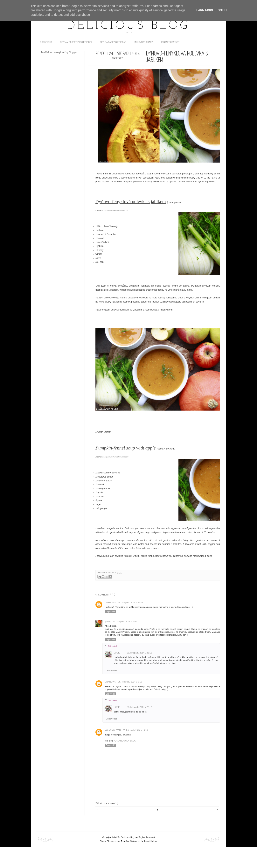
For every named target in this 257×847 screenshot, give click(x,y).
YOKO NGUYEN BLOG (124, 741)
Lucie (111, 572)
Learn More (204, 10)
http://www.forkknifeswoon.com (116, 210)
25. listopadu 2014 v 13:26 (135, 730)
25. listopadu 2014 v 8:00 (125, 621)
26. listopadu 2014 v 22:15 (139, 653)
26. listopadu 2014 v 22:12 (139, 707)
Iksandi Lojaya (150, 841)
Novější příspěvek (98, 809)
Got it (222, 10)
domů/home (46, 42)
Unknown (110, 602)
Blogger (73, 52)
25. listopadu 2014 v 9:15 (130, 682)
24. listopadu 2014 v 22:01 (130, 602)
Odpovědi (112, 646)
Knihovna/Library (143, 42)
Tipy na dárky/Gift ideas (113, 42)
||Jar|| (108, 621)
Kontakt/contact (170, 42)
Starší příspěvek (216, 809)
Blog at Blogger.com (109, 841)
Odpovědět (110, 611)
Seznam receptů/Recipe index (76, 42)
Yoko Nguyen (113, 730)
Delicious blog (128, 26)
